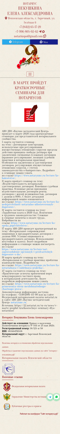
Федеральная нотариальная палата (24, 386)
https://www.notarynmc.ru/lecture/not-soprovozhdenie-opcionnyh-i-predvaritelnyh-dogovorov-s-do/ (27, 252)
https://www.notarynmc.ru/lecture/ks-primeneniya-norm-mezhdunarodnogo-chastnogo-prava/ (31, 286)
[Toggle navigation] (30, 74)
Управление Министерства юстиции (24, 397)
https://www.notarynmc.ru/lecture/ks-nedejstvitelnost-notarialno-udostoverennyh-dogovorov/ (31, 204)
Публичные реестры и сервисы (22, 406)
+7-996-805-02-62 (29, 31)
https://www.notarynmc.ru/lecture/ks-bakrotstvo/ (30, 177)
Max (44, 42)
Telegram (16, 41)
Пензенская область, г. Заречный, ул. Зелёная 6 (30, 20)
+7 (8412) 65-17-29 (30, 27)
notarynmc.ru (18, 302)
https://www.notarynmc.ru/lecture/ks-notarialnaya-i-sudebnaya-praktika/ (31, 266)
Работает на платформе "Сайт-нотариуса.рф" (39, 414)
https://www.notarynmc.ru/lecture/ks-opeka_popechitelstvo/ (29, 224)
